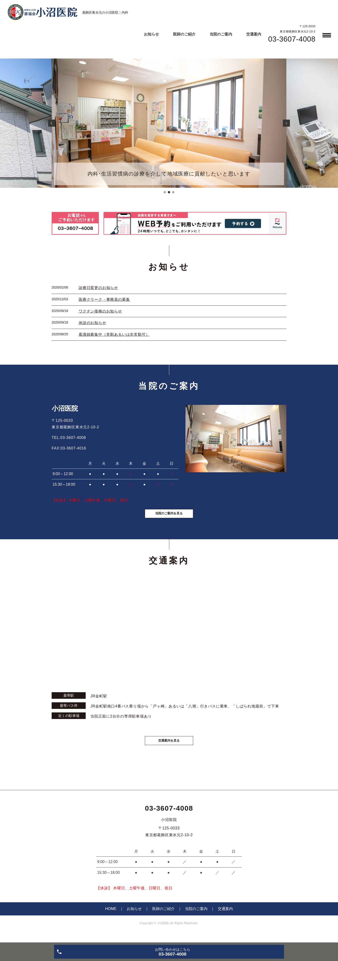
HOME (110, 916)
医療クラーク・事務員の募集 (104, 299)
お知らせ (151, 34)
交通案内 (253, 34)
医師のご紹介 (184, 34)
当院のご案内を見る (169, 518)
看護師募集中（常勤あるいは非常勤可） (114, 334)
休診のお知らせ (92, 323)
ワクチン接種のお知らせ (100, 311)
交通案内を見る (169, 747)
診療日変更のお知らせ (98, 288)
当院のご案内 (221, 34)
